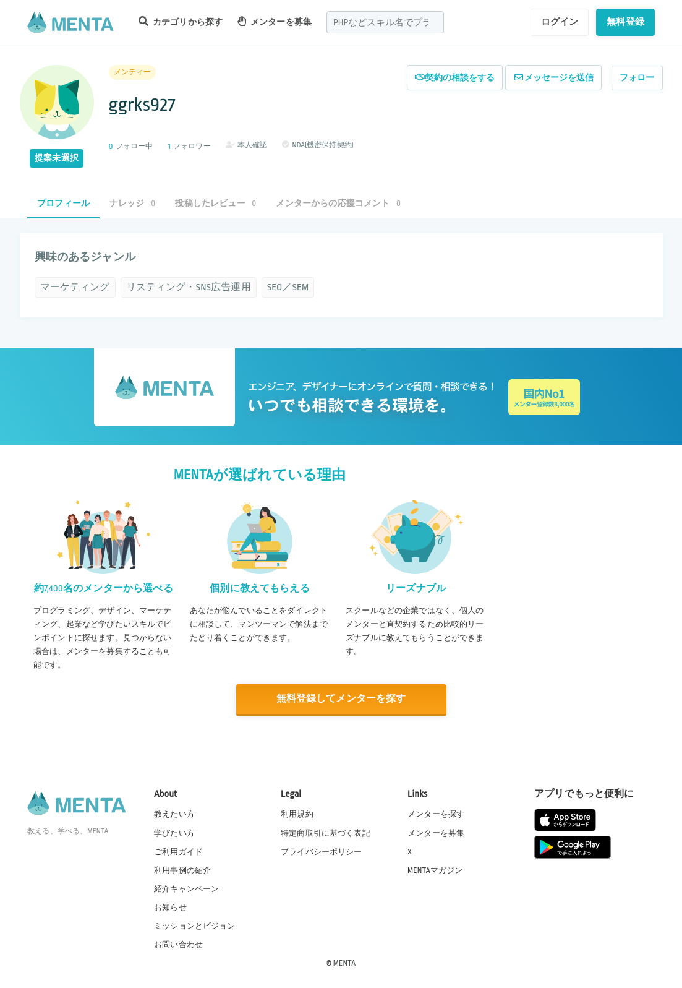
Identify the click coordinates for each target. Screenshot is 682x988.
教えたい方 (174, 813)
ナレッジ (132, 203)
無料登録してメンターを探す (341, 699)
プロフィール (63, 203)
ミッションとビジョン (195, 925)
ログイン (560, 22)
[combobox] (385, 22)
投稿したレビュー (215, 203)
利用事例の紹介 (182, 870)
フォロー (637, 77)
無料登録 (625, 22)
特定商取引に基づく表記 (325, 832)
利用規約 (297, 813)
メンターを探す (435, 813)
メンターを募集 (274, 21)
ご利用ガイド (178, 851)
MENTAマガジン (434, 870)
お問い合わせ (178, 944)
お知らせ (170, 907)
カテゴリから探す (181, 21)
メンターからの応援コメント (338, 203)
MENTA (344, 962)
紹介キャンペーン (186, 888)
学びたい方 (174, 832)
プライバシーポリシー (321, 851)
